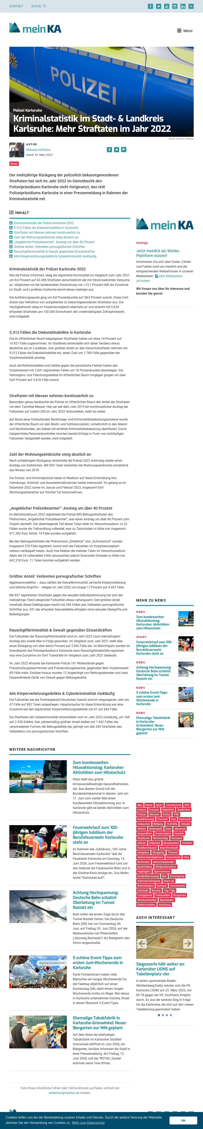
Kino (168, 828)
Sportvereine (162, 871)
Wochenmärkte (146, 900)
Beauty (156, 890)
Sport (159, 805)
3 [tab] (167, 1015)
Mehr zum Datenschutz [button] (88, 1122)
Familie (179, 833)
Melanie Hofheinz (38, 150)
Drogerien (179, 895)
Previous (142, 943)
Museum (180, 828)
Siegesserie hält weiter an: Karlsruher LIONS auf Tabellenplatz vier (160, 969)
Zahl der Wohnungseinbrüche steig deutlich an (46, 237)
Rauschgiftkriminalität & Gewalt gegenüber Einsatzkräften (54, 251)
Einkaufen (143, 824)
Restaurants (171, 843)
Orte (186, 857)
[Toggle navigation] (185, 31)
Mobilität (168, 809)
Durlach (162, 885)
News (14, 163)
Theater (173, 852)
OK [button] (183, 1120)
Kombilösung (145, 819)
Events (141, 809)
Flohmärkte (162, 895)
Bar (164, 876)
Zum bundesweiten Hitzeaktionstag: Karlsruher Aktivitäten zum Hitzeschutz (99, 767)
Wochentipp (160, 838)
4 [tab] (171, 1015)
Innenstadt (173, 857)
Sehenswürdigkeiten (150, 857)
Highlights (143, 871)
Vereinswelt (177, 885)
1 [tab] (159, 1015)
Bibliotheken (145, 885)
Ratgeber (143, 852)
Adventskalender (163, 862)
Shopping (158, 852)
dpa (139, 805)
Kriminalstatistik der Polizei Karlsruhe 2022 (44, 223)
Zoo (173, 819)
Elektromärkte (146, 904)
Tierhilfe (172, 824)
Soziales (176, 838)
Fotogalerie (144, 895)
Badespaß (155, 828)
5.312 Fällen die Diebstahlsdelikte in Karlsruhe (46, 228)
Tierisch (162, 819)
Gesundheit (144, 833)
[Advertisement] (165, 175)
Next (188, 943)
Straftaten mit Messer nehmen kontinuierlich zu (47, 232)
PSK (176, 814)
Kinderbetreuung (148, 876)
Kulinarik (185, 819)
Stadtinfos (183, 809)
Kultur (166, 814)
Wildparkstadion (165, 866)
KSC (187, 805)
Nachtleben (144, 866)
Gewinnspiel (163, 833)
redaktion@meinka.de (64, 1093)
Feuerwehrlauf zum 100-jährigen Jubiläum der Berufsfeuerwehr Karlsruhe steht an (98, 835)
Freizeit (154, 809)
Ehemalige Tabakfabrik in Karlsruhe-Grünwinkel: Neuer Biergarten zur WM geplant (99, 1023)
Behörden (143, 862)
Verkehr (187, 843)
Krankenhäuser (147, 847)
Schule (141, 843)
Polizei (141, 814)
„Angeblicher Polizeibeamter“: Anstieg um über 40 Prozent (54, 242)
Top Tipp (169, 890)
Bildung (158, 824)
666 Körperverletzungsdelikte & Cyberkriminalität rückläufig (55, 256)
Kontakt (16, 6)
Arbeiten (154, 843)
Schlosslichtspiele (148, 881)
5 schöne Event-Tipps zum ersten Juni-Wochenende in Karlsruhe (98, 962)
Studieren (143, 838)
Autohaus (165, 904)
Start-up (169, 881)
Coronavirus (173, 805)
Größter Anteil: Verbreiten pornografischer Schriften (49, 247)
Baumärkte (167, 900)
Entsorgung (177, 876)
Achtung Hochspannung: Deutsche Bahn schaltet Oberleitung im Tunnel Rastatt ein (95, 900)
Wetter (141, 828)
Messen (154, 814)
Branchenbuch (169, 847)
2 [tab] (163, 1015)
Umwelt (185, 824)
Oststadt (142, 890)
